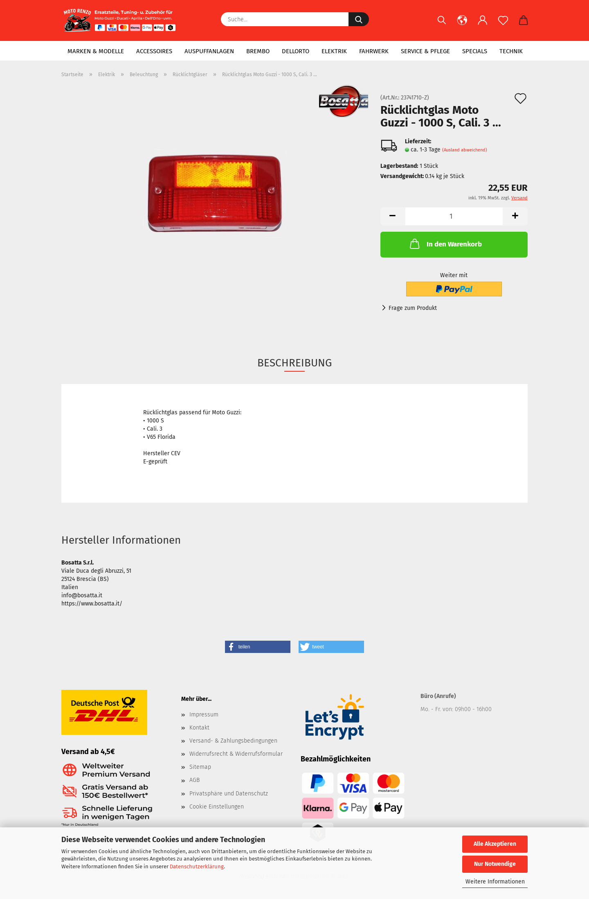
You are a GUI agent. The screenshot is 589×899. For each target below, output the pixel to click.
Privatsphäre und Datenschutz (228, 793)
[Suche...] (358, 19)
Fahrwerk (374, 51)
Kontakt (199, 727)
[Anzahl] (454, 216)
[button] (462, 24)
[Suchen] (442, 24)
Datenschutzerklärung (197, 866)
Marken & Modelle (95, 51)
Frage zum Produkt (413, 308)
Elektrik (334, 51)
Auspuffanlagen (209, 51)
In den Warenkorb (445, 243)
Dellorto (295, 51)
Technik (511, 51)
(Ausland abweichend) (464, 150)
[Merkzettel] (503, 24)
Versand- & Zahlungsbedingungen (233, 740)
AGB (194, 780)
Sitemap (200, 766)
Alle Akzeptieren (495, 843)
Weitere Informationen (495, 881)
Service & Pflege (425, 51)
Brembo (258, 51)
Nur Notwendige (495, 864)
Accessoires (154, 51)
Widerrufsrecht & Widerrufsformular (236, 753)
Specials (474, 51)
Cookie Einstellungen (216, 806)
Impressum (203, 714)
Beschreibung (294, 363)
